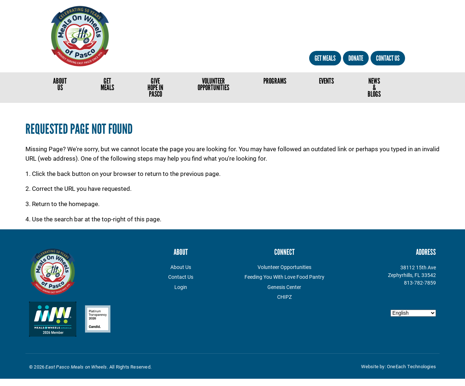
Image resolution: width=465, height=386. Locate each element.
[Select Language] (413, 313)
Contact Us (388, 58)
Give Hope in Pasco (155, 87)
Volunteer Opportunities (213, 84)
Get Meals (325, 58)
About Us (60, 84)
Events (326, 80)
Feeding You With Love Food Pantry (284, 276)
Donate (355, 58)
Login (180, 287)
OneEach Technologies (411, 366)
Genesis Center (284, 287)
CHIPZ (284, 296)
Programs (274, 80)
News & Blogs (374, 87)
